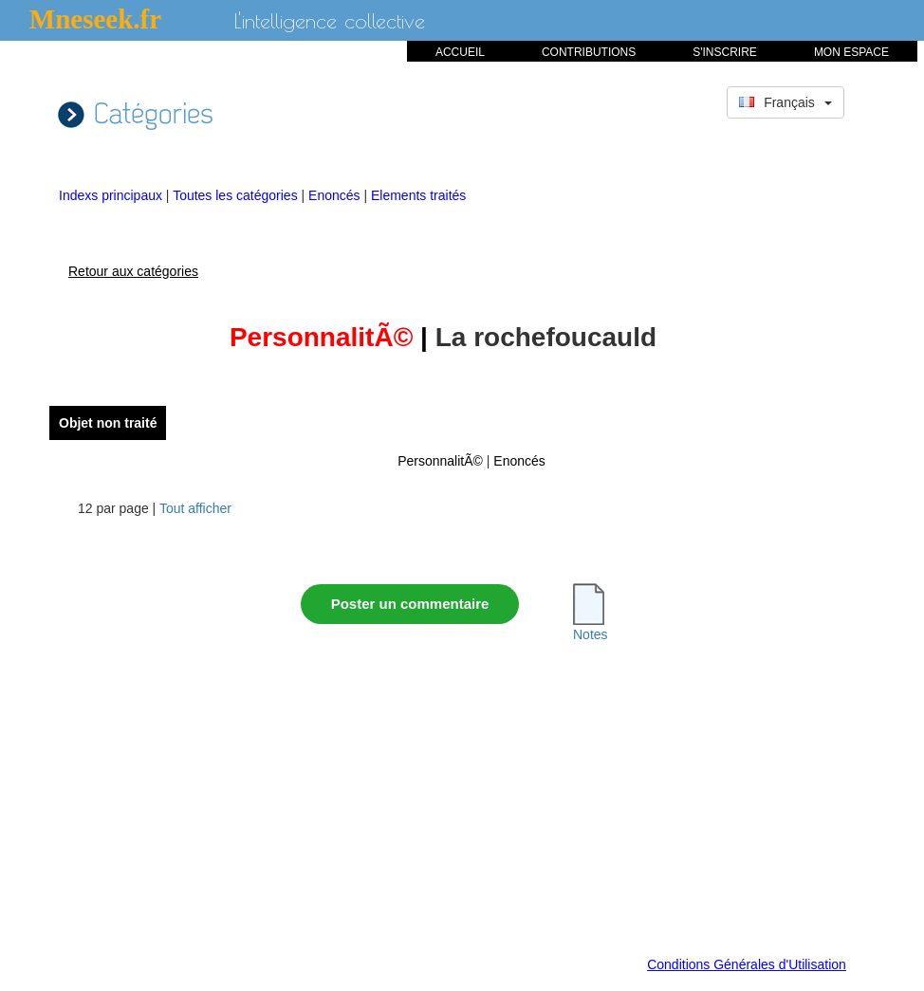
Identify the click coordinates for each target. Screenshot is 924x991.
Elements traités (418, 195)
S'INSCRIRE (725, 52)
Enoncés (335, 195)
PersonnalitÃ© (440, 460)
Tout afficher (195, 508)
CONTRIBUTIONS (589, 52)
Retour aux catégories (133, 271)
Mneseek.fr (95, 19)
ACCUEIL (460, 52)
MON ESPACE (851, 52)
